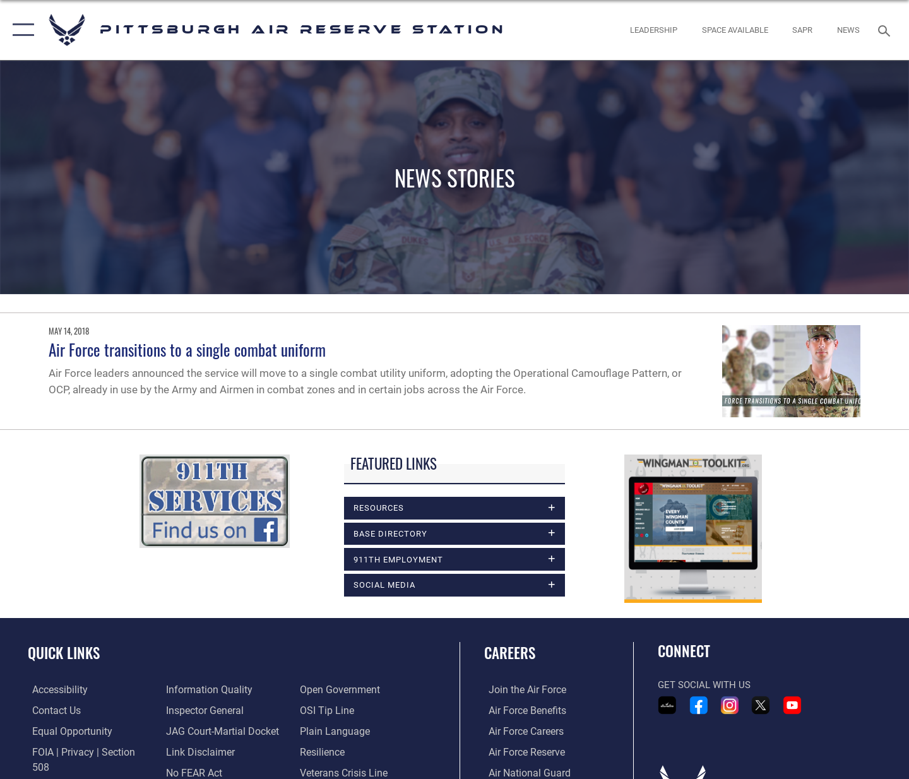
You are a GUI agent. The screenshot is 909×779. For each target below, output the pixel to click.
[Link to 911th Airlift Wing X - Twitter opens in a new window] (760, 706)
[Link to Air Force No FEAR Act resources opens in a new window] (192, 752)
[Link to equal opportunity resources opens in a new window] (65, 732)
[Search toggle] (886, 30)
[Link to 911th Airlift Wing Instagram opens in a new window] (729, 706)
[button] (20, 30)
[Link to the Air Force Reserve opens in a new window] (521, 752)
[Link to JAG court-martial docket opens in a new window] (219, 711)
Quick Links (64, 654)
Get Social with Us (704, 686)
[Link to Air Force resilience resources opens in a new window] (323, 732)
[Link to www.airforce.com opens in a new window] (521, 690)
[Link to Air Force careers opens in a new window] (521, 732)
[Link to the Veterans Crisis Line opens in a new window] (343, 752)
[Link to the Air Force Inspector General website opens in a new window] (202, 690)
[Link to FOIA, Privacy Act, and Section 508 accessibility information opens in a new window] (85, 752)
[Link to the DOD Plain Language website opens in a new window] (333, 711)
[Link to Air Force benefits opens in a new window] (521, 711)
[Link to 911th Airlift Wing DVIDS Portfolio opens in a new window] (667, 706)
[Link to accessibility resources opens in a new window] (55, 690)
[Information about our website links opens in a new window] (197, 732)
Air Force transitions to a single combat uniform (187, 349)
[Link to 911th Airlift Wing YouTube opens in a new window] (792, 706)
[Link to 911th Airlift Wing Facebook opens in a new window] (698, 706)
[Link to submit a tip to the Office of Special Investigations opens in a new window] (326, 690)
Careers (509, 654)
